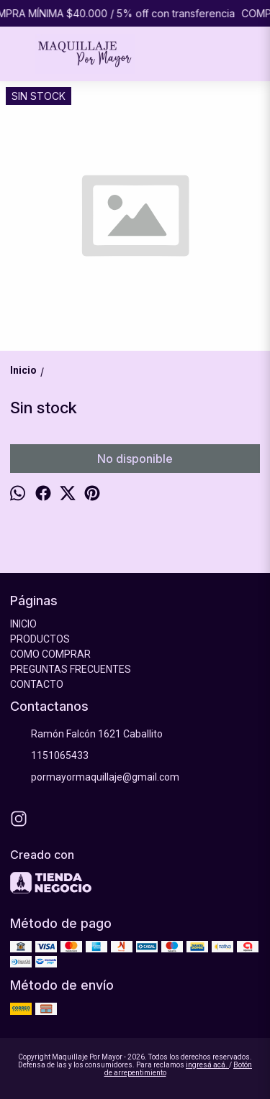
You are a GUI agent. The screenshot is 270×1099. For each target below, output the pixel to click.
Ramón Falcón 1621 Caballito (86, 734)
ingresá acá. (207, 1065)
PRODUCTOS (40, 639)
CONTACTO (36, 684)
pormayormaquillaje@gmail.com (94, 777)
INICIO (23, 624)
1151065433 (49, 756)
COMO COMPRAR (50, 654)
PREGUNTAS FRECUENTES (70, 669)
